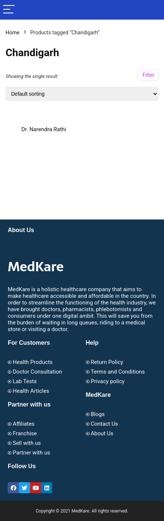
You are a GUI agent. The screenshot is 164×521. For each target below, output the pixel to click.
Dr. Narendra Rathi (43, 129)
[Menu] (9, 10)
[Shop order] (82, 94)
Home (13, 32)
